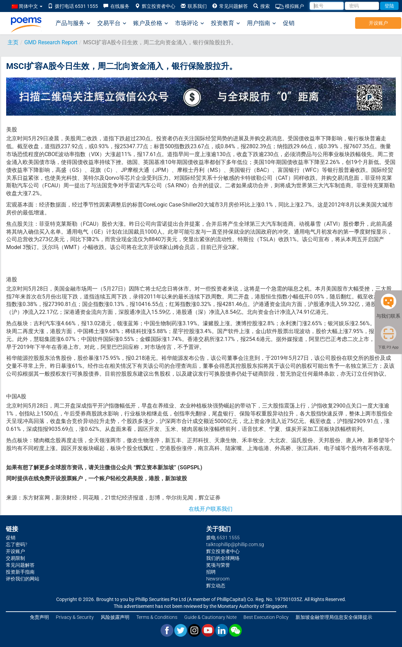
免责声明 (39, 617)
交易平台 (111, 23)
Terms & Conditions (156, 617)
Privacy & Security (75, 617)
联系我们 (194, 6)
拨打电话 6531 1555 (73, 6)
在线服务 (116, 6)
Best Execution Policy (266, 617)
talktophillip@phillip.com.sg (235, 544)
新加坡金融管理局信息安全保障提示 (334, 617)
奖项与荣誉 (218, 565)
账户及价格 (150, 23)
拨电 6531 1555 (223, 537)
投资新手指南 (20, 572)
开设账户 (378, 23)
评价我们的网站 (22, 578)
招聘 (211, 572)
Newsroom (217, 578)
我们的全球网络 (223, 558)
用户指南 (261, 23)
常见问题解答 (230, 6)
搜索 (261, 6)
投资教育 (225, 23)
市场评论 (189, 23)
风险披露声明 (115, 617)
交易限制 (15, 558)
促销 (288, 23)
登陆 (389, 6)
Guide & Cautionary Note (210, 617)
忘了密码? (16, 544)
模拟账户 (289, 6)
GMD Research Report (50, 42)
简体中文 (27, 6)
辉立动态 (215, 585)
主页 (13, 42)
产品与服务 (72, 23)
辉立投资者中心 (155, 6)
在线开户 (200, 509)
